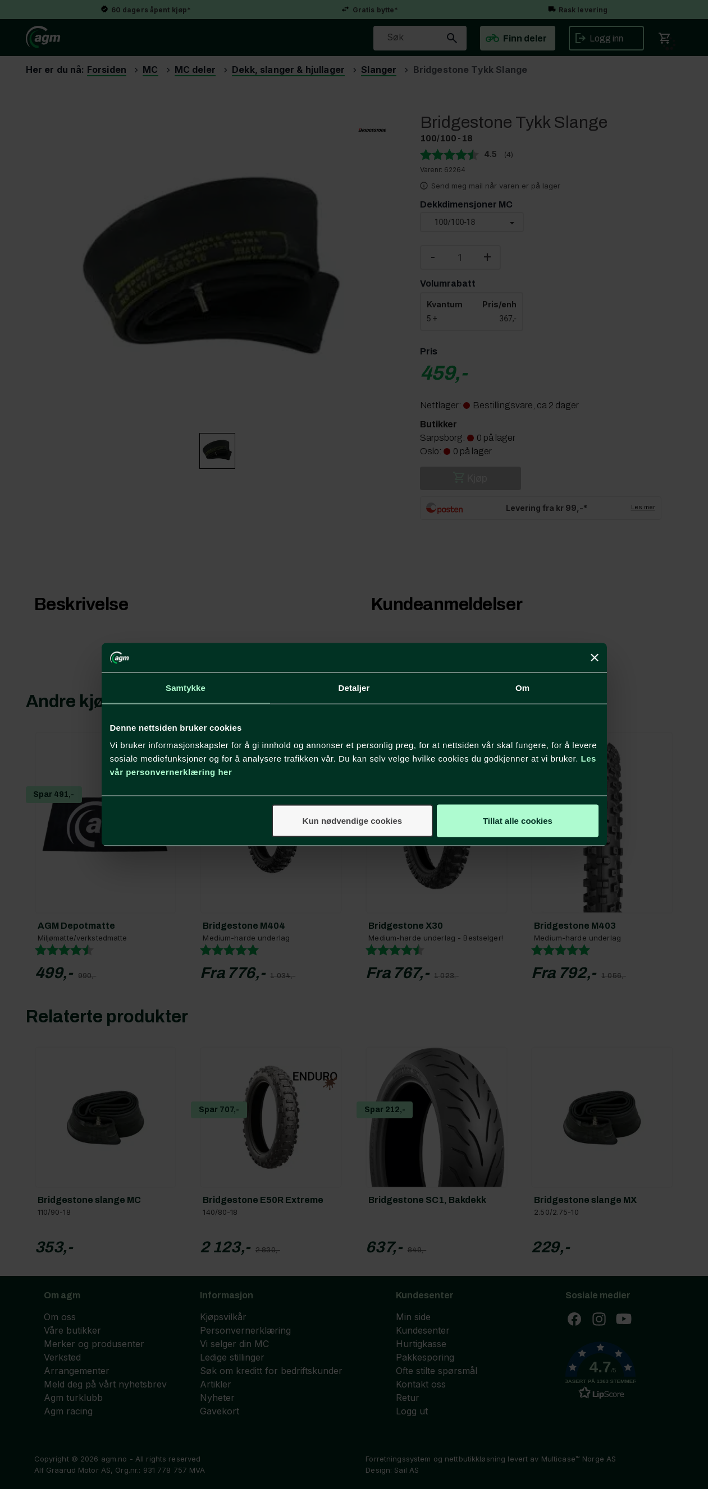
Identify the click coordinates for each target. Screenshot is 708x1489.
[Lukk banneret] (595, 657)
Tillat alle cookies (517, 821)
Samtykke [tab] (185, 687)
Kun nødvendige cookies (353, 821)
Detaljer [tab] (354, 687)
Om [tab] (522, 687)
